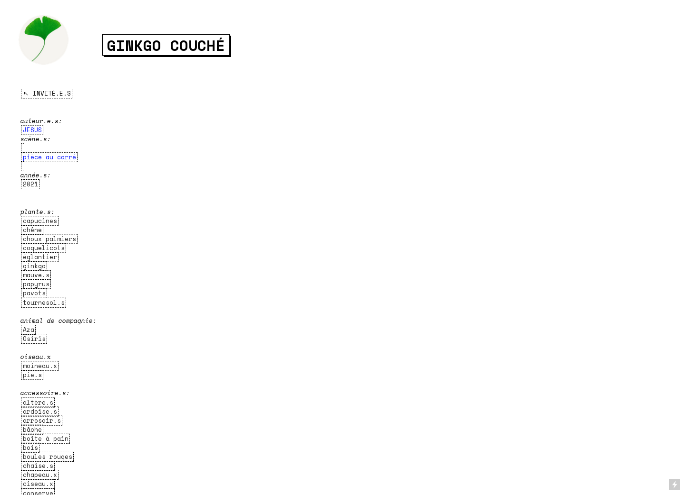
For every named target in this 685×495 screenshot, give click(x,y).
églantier (40, 257)
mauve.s (36, 275)
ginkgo (34, 266)
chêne (32, 229)
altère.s (38, 402)
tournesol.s (44, 302)
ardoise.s (40, 411)
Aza (28, 329)
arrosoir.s (42, 420)
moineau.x (40, 365)
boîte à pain (45, 438)
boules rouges (47, 456)
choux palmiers (49, 238)
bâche (32, 429)
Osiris (34, 338)
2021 (30, 184)
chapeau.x (40, 474)
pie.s (32, 374)
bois (30, 447)
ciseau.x (38, 483)
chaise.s (38, 465)
